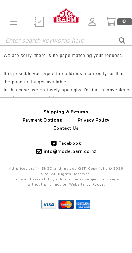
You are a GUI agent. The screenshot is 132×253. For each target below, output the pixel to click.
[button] (13, 21)
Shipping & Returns (66, 112)
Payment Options (42, 120)
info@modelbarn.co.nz (70, 151)
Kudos (98, 184)
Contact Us (66, 128)
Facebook (69, 143)
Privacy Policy (93, 120)
